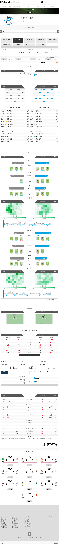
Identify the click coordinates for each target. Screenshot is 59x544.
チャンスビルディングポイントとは (51, 357)
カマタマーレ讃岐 (26, 521)
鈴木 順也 (9, 113)
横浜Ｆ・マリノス (3, 517)
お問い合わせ (38, 537)
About (45, 6)
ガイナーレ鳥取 (26, 519)
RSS (57, 62)
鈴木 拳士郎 (39, 136)
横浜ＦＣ (13, 516)
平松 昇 (9, 121)
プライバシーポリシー (28, 537)
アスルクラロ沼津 (41, 52)
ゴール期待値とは (49, 516)
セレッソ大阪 (3, 522)
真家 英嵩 (9, 139)
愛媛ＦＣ (25, 522)
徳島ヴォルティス (15, 523)
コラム (48, 507)
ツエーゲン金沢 (26, 514)
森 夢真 (38, 123)
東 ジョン (9, 110)
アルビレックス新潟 (15, 519)
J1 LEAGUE (2, 506)
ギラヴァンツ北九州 (27, 524)
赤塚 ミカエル (39, 141)
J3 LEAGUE (25, 506)
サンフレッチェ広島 (4, 525)
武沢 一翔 (9, 118)
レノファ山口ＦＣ (26, 520)
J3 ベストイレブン (38, 516)
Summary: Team (12, 6)
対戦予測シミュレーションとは (52, 515)
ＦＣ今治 (13, 524)
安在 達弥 (38, 116)
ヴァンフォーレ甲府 (15, 518)
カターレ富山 (14, 520)
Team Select (53, 6)
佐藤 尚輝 (38, 134)
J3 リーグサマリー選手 (38, 515)
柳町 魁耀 (38, 138)
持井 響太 (38, 119)
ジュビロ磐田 (14, 521)
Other (48, 506)
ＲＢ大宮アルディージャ (16, 515)
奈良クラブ (25, 518)
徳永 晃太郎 (39, 121)
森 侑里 (9, 115)
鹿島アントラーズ (3, 507)
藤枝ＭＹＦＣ (14, 522)
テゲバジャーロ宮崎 (15, 527)
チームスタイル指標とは (50, 514)
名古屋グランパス (3, 519)
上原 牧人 (9, 111)
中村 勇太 (38, 115)
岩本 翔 (9, 136)
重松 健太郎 (10, 124)
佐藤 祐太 (9, 123)
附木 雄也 (38, 113)
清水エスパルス (3, 518)
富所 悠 (9, 126)
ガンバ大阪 (2, 521)
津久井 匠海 (39, 126)
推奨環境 (23, 537)
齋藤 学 (38, 139)
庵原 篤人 (9, 141)
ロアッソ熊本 (26, 525)
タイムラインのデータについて (52, 299)
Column (37, 6)
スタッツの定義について (53, 440)
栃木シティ (14, 514)
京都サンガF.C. (3, 520)
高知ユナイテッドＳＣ (27, 523)
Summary (36, 506)
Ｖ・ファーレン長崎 (4, 527)
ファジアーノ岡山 (3, 524)
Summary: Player (20, 6)
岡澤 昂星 (9, 119)
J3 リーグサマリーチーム (39, 514)
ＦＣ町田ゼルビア (3, 515)
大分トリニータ (14, 526)
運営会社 (34, 537)
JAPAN (28, 6)
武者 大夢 (38, 110)
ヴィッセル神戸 (3, 523)
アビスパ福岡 (3, 526)
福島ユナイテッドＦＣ (27, 507)
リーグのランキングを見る (29, 355)
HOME (4, 6)
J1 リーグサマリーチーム (39, 507)
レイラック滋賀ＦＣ (27, 516)
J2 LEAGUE (14, 506)
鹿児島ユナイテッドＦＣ (27, 526)
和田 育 (38, 124)
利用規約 (20, 537)
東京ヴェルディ (3, 514)
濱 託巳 (38, 111)
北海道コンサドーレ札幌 (16, 507)
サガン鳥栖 (14, 525)
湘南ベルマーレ (14, 517)
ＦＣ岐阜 (25, 515)
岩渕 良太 (9, 138)
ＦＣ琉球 (21, 52)
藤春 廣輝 (9, 116)
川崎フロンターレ (3, 516)
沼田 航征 (38, 118)
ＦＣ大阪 (25, 517)
